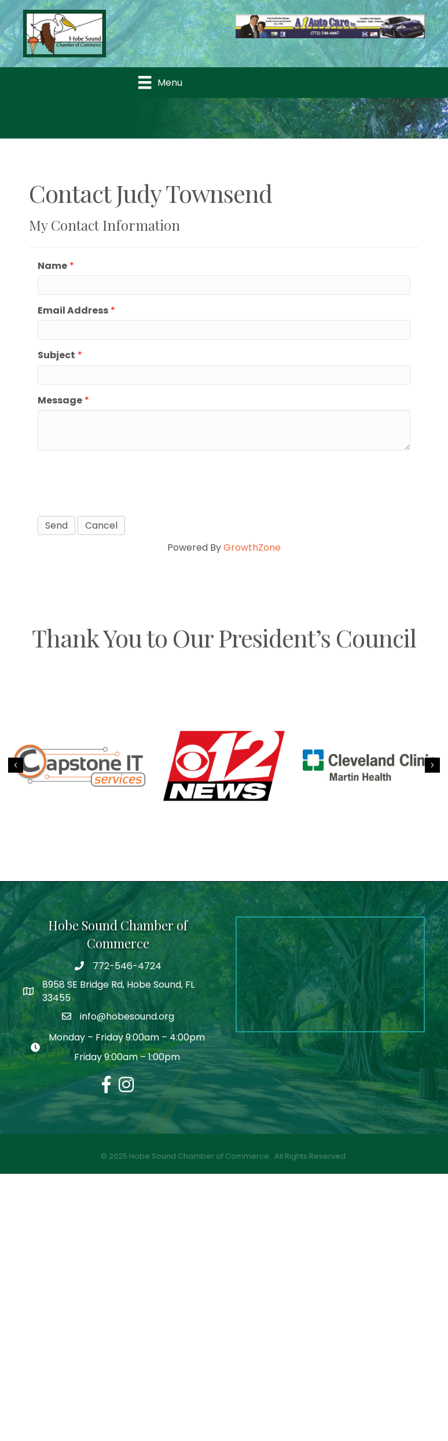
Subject (56, 355)
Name (52, 265)
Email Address (73, 310)
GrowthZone (252, 547)
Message (60, 400)
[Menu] (160, 82)
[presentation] (126, 481)
